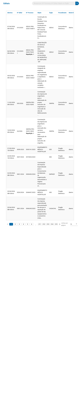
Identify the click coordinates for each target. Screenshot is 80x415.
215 (56, 224)
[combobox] (74, 224)
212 (44, 224)
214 (52, 224)
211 (39, 224)
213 (48, 224)
